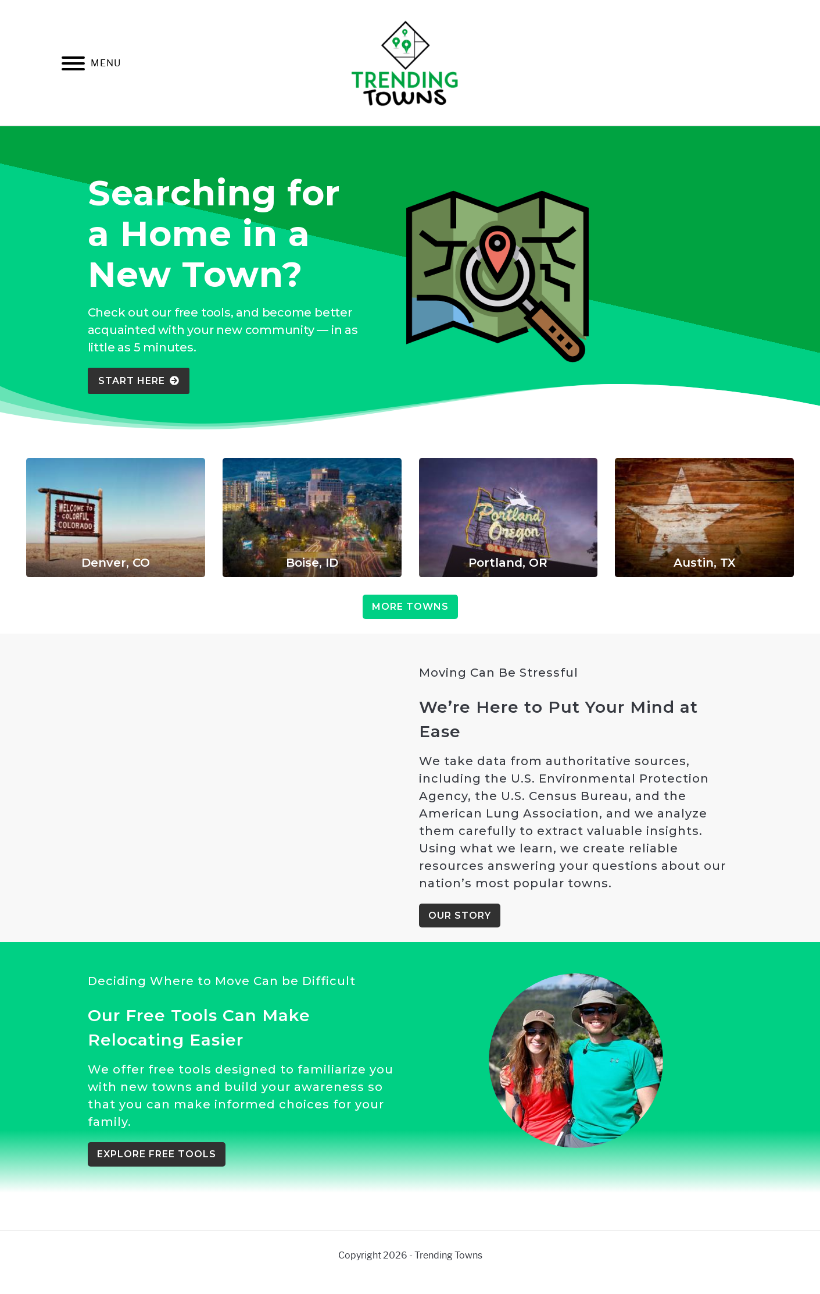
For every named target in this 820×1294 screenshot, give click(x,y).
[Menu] (73, 65)
